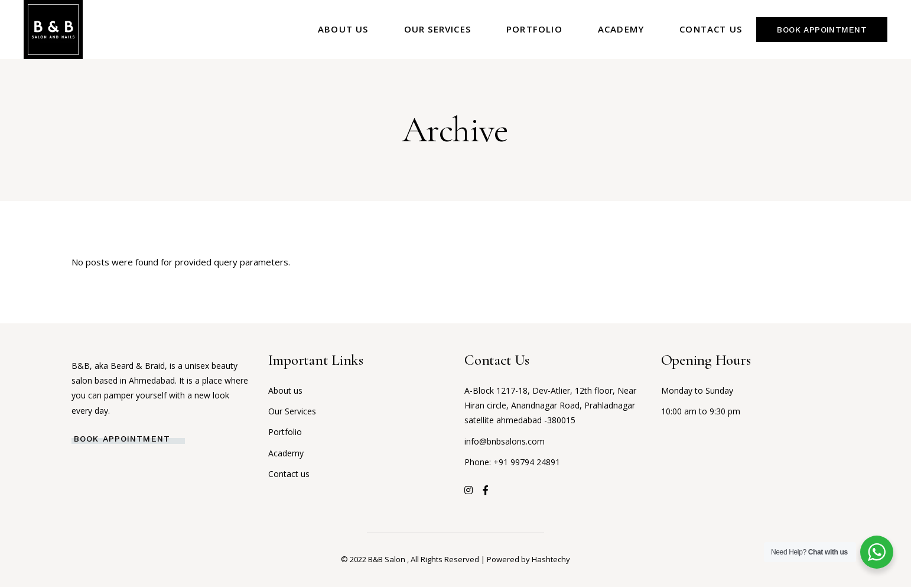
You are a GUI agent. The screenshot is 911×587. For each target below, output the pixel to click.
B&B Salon (387, 559)
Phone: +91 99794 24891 (512, 462)
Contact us (289, 473)
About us (285, 390)
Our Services (292, 411)
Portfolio (285, 431)
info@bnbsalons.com (504, 441)
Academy (286, 453)
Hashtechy (551, 559)
